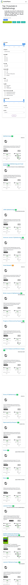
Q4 (6, 60)
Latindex (7, 75)
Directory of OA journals (10, 73)
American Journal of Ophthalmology (13, 237)
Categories (5, 49)
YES (7, 65)
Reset (14, 115)
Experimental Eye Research (11, 422)
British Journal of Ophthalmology (12, 293)
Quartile (5, 54)
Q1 (6, 57)
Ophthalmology (8, 136)
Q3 (6, 59)
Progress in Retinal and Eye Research (13, 321)
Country (5, 110)
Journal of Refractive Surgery (11, 562)
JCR (7, 72)
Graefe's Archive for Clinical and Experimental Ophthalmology (11, 534)
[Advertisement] (14, 32)
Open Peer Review (9, 95)
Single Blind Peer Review (10, 93)
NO (7, 66)
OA (5, 78)
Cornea (6, 450)
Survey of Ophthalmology (10, 394)
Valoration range (6, 98)
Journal (7, 86)
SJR (7, 70)
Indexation (6, 69)
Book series (8, 85)
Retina (6, 478)
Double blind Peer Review (10, 92)
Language (5, 105)
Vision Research (8, 265)
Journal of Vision (8, 506)
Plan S (5, 63)
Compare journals (7, 22)
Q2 (6, 58)
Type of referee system (8, 90)
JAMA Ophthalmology (10, 209)
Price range (6, 42)
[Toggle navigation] (26, 2)
